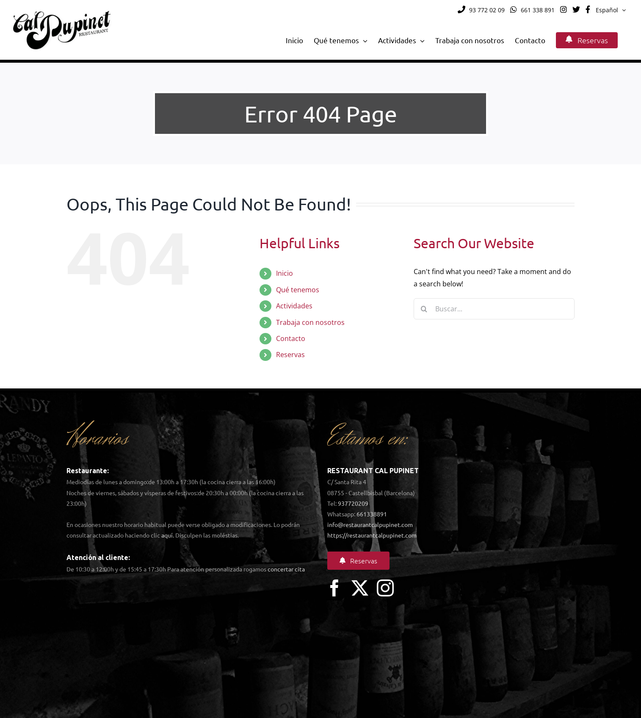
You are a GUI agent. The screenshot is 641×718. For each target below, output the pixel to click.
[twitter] (359, 587)
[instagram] (385, 587)
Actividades (294, 305)
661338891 (371, 514)
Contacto (290, 338)
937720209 (353, 503)
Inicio (284, 273)
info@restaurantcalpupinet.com (370, 524)
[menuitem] (610, 10)
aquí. (167, 535)
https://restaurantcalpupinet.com (372, 535)
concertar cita (286, 569)
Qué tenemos (297, 289)
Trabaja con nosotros (310, 322)
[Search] (424, 308)
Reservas (290, 354)
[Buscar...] (494, 308)
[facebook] (334, 587)
